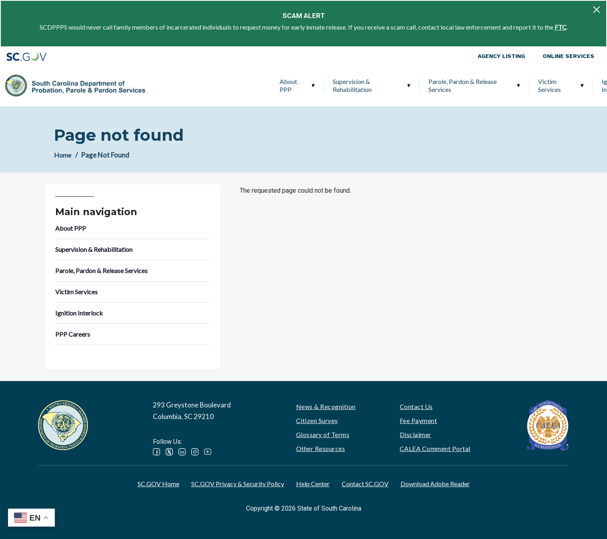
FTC (561, 27)
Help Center (313, 483)
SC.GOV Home (158, 483)
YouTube (207, 451)
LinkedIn (182, 451)
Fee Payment (418, 420)
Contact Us (416, 406)
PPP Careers (555, 85)
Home (62, 155)
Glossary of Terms (323, 434)
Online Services (568, 56)
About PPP (163, 85)
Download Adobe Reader (435, 483)
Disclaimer (415, 434)
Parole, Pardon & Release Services (337, 85)
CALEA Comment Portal (435, 448)
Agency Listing (501, 56)
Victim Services (424, 85)
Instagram (194, 451)
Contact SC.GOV (365, 483)
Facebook (156, 451)
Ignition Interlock (488, 85)
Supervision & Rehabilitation (226, 85)
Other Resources (320, 448)
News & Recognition (326, 406)
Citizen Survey (317, 420)
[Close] (596, 9)
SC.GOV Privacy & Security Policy (237, 483)
